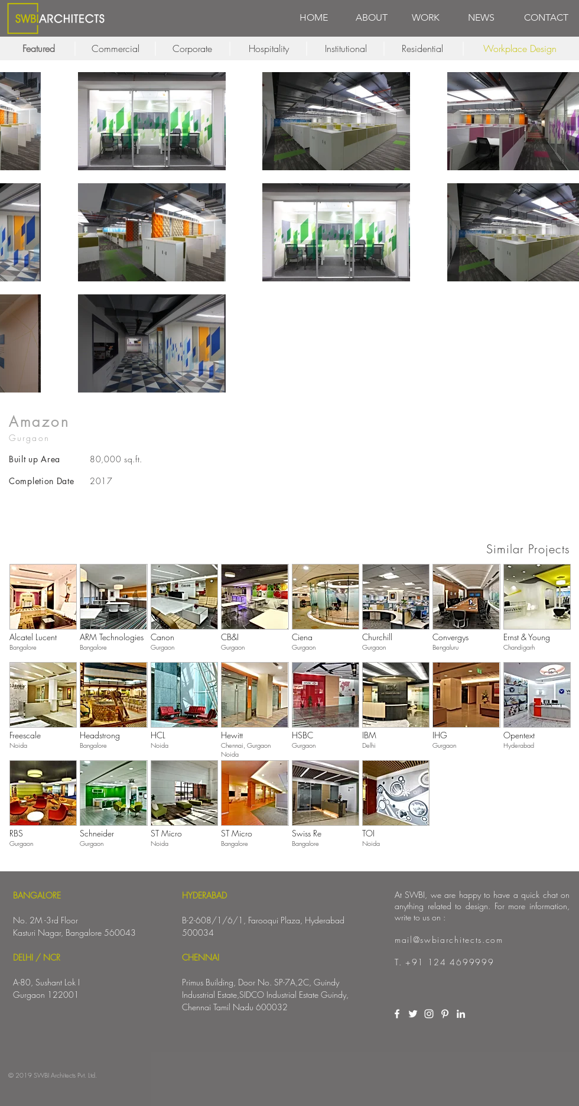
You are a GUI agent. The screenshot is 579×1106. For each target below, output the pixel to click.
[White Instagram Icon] (429, 1014)
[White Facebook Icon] (397, 1014)
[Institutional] (345, 48)
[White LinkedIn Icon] (461, 1014)
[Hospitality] (268, 48)
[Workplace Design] (520, 48)
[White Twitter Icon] (413, 1014)
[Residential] (422, 48)
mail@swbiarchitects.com (449, 939)
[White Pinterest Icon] (445, 1014)
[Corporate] (192, 48)
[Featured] (38, 48)
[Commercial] (115, 48)
